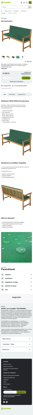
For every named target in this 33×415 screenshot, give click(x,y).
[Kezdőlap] (1, 11)
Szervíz (5, 382)
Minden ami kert (8, 10)
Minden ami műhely (8, 366)
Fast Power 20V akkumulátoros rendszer (10, 369)
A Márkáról (5, 379)
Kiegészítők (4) (21, 94)
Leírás (4, 94)
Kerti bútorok (16, 10)
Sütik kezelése (6, 384)
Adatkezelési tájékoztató (9, 377)
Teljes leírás (4, 68)
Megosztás (28, 61)
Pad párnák (3, 13)
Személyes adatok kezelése (9, 396)
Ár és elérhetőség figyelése (19, 85)
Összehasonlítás (6, 85)
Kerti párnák (23, 10)
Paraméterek (12, 94)
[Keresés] (30, 7)
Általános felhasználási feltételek (11, 375)
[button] (26, 78)
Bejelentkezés (21, 392)
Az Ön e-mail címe (7, 389)
